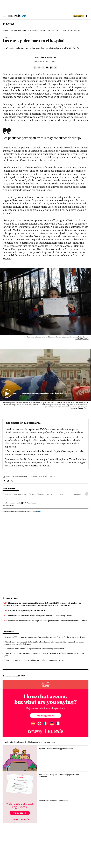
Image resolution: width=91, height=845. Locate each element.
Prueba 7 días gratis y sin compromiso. (53, 800)
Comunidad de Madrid (18, 31)
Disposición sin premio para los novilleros (27, 610)
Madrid (8, 24)
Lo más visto (8, 632)
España (5, 31)
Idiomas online (45, 684)
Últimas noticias (74, 31)
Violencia (50, 494)
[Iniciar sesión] (86, 16)
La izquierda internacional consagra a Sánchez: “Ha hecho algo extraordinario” (35, 649)
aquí (38, 511)
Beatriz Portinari (45, 57)
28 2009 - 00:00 (48, 61)
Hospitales (60, 494)
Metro (59, 31)
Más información (9, 505)
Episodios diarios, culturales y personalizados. (56, 749)
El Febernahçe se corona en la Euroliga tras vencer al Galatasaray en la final (41, 616)
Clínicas (32, 494)
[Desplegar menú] (5, 16)
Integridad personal (73, 494)
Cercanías (50, 31)
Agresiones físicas (20, 494)
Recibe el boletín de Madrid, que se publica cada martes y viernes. (30, 477)
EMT (64, 31)
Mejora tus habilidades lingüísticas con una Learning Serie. (30, 742)
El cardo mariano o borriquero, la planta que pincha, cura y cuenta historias (34, 660)
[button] (45, 375)
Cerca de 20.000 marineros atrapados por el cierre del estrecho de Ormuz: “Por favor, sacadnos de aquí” (45, 637)
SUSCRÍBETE (78, 16)
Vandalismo (7, 494)
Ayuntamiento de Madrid (36, 31)
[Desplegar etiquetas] (86, 494)
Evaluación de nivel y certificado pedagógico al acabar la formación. (60, 776)
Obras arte (41, 494)
